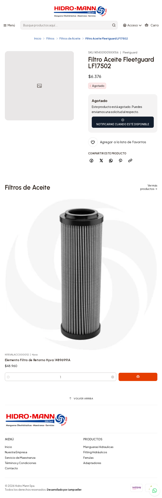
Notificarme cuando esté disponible (122, 122)
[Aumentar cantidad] (132, 378)
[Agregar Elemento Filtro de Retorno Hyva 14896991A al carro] (147, 378)
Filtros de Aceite (69, 38)
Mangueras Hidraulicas (98, 447)
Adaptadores (92, 463)
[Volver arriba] (81, 398)
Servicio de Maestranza (20, 457)
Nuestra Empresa (16, 452)
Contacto (11, 468)
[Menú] (9, 25)
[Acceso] (132, 25)
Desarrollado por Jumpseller (64, 489)
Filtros (50, 38)
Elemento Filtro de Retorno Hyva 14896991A (38, 362)
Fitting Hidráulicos (95, 452)
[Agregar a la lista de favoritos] (117, 142)
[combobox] (68, 25)
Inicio (37, 38)
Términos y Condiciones (20, 463)
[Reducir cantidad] (8, 378)
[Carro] (151, 25)
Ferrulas (88, 457)
